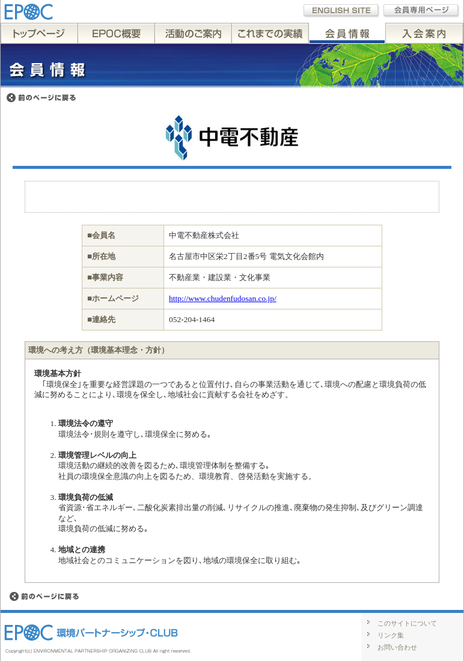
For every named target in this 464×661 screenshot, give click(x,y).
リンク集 (390, 635)
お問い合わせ (397, 647)
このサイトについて (407, 623)
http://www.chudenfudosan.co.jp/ (222, 298)
